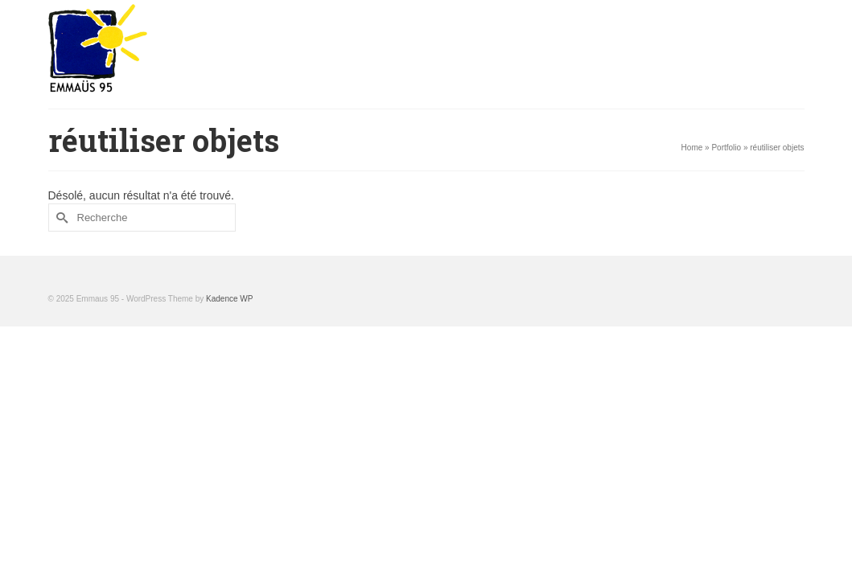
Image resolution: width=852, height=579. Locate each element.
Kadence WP (229, 383)
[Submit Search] (60, 302)
